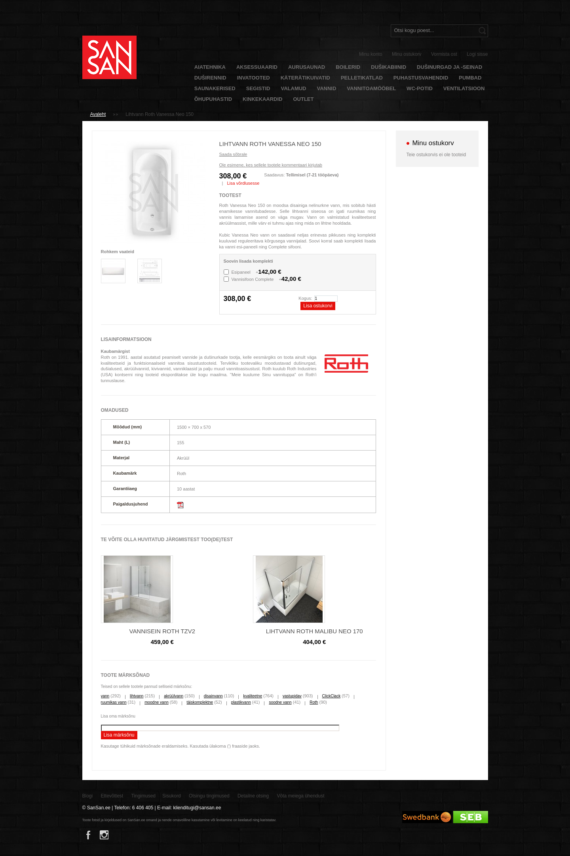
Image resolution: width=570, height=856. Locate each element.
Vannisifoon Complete (266, 279)
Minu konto (370, 54)
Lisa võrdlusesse (243, 183)
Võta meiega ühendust (301, 796)
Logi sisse (477, 54)
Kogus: (305, 298)
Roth (314, 702)
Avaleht (98, 114)
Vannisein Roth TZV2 (162, 631)
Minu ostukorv (407, 54)
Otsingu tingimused (209, 796)
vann (105, 696)
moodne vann (156, 702)
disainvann (213, 696)
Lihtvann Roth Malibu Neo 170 (314, 631)
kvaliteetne (252, 696)
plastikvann (241, 702)
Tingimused (143, 796)
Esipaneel (256, 272)
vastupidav (292, 696)
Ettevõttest (112, 796)
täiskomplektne (199, 702)
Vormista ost (444, 54)
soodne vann (280, 702)
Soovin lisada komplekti (248, 261)
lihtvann (136, 696)
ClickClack (331, 696)
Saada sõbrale (233, 154)
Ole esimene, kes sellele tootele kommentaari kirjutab (270, 165)
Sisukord (171, 796)
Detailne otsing (253, 796)
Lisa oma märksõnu (118, 716)
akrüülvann (173, 696)
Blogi (87, 796)
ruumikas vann (114, 702)
